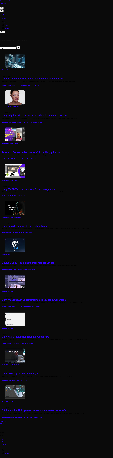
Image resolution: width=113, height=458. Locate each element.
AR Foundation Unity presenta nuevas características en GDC (34, 410)
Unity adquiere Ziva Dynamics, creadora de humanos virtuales (35, 115)
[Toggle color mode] (2, 32)
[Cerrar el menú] (2, 10)
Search (2, 45)
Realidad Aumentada (7, 143)
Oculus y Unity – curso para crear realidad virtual (28, 263)
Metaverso (5, 107)
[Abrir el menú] (2, 8)
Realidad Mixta (18, 365)
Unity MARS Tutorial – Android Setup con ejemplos (29, 189)
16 (5, 421)
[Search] (18, 47)
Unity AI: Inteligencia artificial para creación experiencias (32, 78)
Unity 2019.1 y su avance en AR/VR (20, 373)
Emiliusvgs (3, 3)
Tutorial (16, 143)
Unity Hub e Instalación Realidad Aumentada (25, 336)
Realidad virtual (19, 107)
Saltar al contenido (5, 1)
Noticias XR (5, 70)
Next (2, 423)
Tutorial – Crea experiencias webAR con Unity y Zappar (31, 152)
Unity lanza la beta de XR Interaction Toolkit (25, 226)
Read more (21, 85)
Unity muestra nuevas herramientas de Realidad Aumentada (34, 299)
